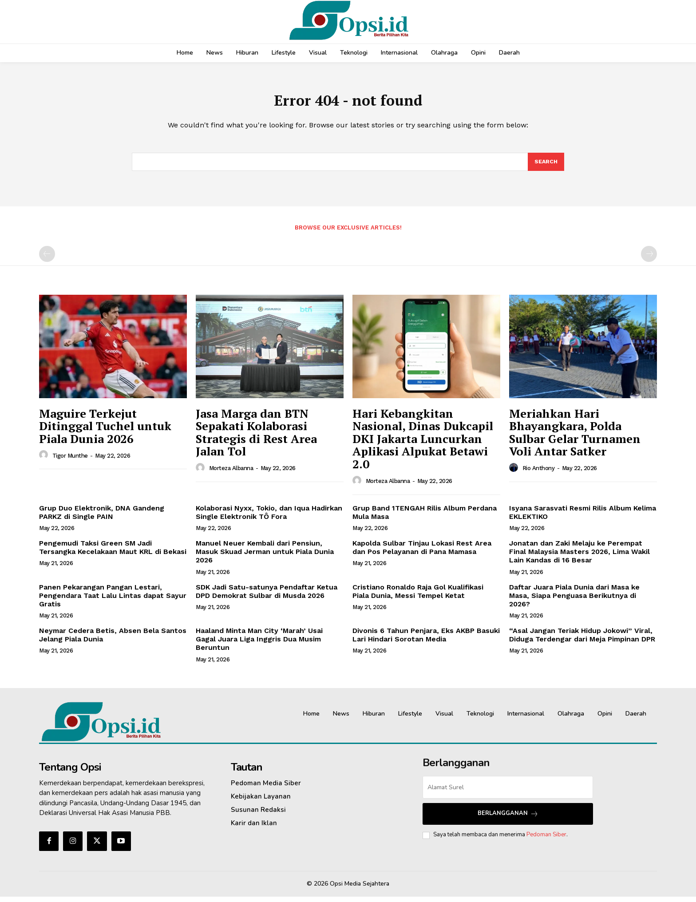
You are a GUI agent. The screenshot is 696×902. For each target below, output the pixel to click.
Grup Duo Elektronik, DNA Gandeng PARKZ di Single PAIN (101, 517)
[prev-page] (47, 259)
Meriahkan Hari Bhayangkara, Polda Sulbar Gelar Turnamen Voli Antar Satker (575, 437)
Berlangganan (508, 819)
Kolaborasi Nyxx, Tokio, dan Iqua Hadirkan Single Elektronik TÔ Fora (269, 517)
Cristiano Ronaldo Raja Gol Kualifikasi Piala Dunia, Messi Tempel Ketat (417, 596)
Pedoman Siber (546, 840)
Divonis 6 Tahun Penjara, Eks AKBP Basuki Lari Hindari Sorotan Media (426, 640)
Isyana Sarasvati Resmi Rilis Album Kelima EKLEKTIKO (582, 517)
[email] (508, 792)
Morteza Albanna (231, 473)
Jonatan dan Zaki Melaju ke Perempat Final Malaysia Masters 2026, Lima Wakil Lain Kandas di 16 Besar (579, 557)
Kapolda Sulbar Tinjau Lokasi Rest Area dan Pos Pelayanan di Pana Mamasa (421, 552)
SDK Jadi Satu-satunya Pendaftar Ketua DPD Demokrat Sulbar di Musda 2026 (266, 596)
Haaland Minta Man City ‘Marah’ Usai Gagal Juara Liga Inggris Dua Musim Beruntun (259, 644)
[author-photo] (45, 460)
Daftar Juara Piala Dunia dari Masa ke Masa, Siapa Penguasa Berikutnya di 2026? (574, 600)
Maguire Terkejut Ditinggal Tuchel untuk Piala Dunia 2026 (105, 431)
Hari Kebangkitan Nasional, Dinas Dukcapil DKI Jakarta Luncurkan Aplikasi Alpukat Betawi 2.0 (422, 444)
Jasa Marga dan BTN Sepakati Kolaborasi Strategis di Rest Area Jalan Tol (256, 437)
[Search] (545, 166)
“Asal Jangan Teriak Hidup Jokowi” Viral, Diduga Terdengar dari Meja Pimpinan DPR (582, 640)
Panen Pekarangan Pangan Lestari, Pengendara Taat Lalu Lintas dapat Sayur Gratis (112, 600)
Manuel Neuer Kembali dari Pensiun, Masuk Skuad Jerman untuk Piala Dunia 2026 (265, 557)
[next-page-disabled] (649, 259)
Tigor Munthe (70, 461)
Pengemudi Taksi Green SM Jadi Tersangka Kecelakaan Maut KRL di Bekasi (112, 552)
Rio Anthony (538, 473)
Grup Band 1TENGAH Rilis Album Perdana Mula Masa (424, 517)
